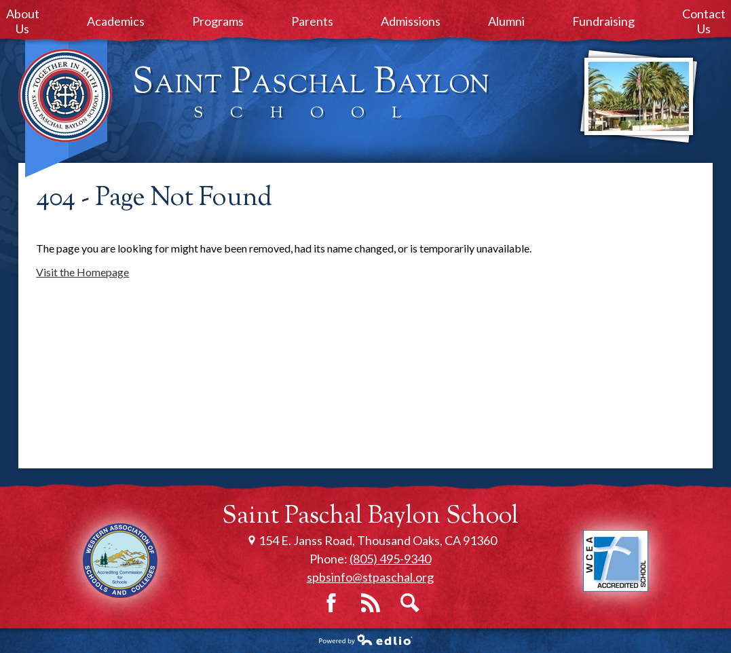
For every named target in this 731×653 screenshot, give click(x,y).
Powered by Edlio (365, 639)
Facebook (331, 602)
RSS (370, 602)
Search (409, 602)
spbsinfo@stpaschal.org (370, 577)
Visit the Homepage (82, 271)
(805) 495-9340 (390, 558)
